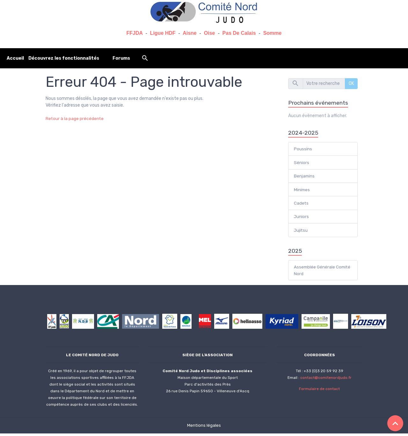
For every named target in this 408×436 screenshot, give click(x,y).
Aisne (190, 33)
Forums (121, 58)
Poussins (303, 149)
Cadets (301, 204)
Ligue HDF (163, 33)
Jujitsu (301, 232)
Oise (209, 33)
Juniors (301, 218)
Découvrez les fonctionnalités (63, 58)
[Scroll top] (395, 423)
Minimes (302, 190)
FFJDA (135, 33)
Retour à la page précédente (75, 118)
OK (351, 83)
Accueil (15, 58)
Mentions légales (204, 428)
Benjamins (304, 177)
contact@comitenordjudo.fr (326, 380)
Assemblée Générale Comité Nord (315, 273)
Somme (272, 33)
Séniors (301, 163)
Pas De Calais (239, 33)
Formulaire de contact (319, 391)
